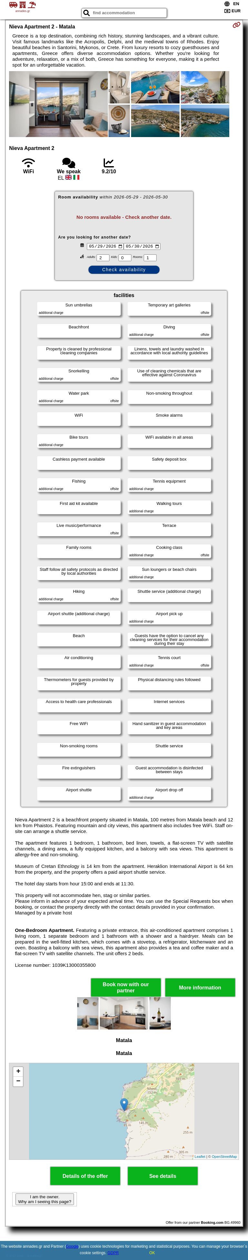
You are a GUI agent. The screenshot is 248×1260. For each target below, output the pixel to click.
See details (162, 1176)
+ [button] (18, 1072)
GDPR (113, 1253)
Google (72, 1246)
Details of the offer (85, 1176)
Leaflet (200, 1157)
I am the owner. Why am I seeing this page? (44, 1199)
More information (200, 987)
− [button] (18, 1081)
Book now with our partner (126, 987)
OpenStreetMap (224, 1157)
